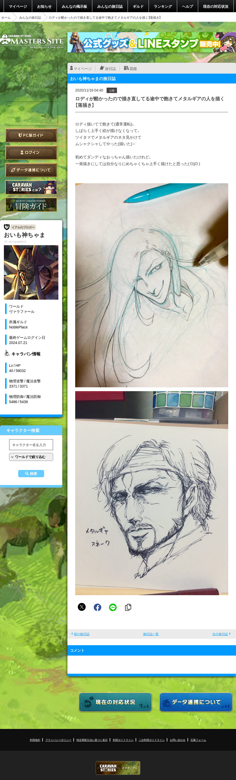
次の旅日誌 (220, 633)
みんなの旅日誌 (110, 6)
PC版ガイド (31, 135)
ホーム (6, 17)
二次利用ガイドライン (152, 740)
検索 (33, 473)
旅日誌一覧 (151, 633)
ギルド (138, 6)
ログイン (31, 152)
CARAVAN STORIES (118, 768)
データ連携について (31, 170)
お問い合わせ (177, 740)
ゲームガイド (31, 205)
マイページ (18, 6)
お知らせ (44, 6)
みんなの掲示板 (74, 6)
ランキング (163, 6)
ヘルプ (187, 6)
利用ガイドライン (123, 740)
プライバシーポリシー (58, 740)
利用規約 (35, 740)
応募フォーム (198, 740)
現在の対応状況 (215, 6)
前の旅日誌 (81, 633)
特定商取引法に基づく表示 (92, 740)
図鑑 (133, 68)
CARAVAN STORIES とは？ (31, 187)
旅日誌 (110, 68)
